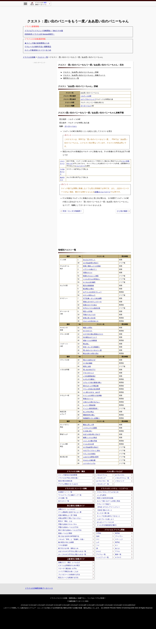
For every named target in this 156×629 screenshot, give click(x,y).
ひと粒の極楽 (122, 211)
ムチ (97, 542)
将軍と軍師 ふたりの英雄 (92, 266)
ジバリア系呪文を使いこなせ (68, 571)
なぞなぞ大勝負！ (89, 379)
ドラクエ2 (32, 605)
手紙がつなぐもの (89, 314)
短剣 (97, 536)
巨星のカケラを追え (90, 305)
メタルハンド (119, 481)
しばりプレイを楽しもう (105, 519)
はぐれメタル (119, 475)
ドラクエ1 (24, 605)
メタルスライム (101, 475)
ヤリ (97, 539)
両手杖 (117, 542)
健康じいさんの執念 (90, 437)
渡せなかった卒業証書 (91, 386)
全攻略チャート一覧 (65, 492)
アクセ (117, 551)
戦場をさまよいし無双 (91, 276)
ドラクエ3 (40, 605)
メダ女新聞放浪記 (89, 376)
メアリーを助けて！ (90, 269)
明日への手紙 (87, 311)
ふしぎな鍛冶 (101, 495)
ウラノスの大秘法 (89, 454)
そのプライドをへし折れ (91, 450)
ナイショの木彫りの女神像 (92, 395)
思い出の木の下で (89, 369)
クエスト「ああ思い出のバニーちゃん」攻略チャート (84, 75)
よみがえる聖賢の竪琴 (91, 457)
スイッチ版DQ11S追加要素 (67, 475)
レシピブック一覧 (102, 557)
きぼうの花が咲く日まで (91, 434)
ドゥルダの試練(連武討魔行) (106, 525)
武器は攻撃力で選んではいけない (69, 518)
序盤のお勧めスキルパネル (67, 524)
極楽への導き (87, 327)
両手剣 (117, 533)
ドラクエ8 (82, 605)
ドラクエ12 (118, 605)
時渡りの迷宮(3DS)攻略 (105, 498)
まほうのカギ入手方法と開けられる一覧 (72, 551)
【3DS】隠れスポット (104, 510)
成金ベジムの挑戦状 (90, 340)
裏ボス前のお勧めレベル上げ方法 (69, 530)
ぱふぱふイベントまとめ (105, 522)
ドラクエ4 (49, 605)
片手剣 (98, 533)
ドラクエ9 (90, 605)
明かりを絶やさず (89, 360)
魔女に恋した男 (88, 424)
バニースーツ (80, 166)
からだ (98, 551)
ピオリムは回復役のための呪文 (69, 565)
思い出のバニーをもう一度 (92, 350)
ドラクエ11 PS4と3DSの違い (68, 478)
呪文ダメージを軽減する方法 (68, 577)
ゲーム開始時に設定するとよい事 (69, 512)
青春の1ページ (88, 399)
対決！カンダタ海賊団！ (72, 211)
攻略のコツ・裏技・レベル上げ (69, 562)
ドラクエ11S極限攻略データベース (39, 588)
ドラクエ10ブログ (129, 605)
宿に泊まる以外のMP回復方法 (68, 536)
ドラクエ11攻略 (29, 57)
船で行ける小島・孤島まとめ (68, 548)
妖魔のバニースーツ (102, 192)
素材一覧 (118, 554)
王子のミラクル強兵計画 (91, 308)
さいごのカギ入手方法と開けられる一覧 (72, 554)
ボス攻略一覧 (63, 498)
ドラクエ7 (74, 605)
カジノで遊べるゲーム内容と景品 (108, 501)
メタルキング (101, 478)
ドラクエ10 (99, 605)
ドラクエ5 (57, 605)
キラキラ (118, 557)
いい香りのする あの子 (91, 392)
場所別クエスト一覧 (71, 78)
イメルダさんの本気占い (91, 279)
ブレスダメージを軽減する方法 (69, 574)
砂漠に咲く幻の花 (89, 318)
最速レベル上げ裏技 (65, 533)
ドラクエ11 (108, 605)
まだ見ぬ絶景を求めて (91, 263)
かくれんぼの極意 (89, 282)
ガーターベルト (86, 106)
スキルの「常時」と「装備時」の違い (71, 539)
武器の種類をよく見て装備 (67, 515)
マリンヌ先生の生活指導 (91, 389)
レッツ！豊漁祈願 (89, 405)
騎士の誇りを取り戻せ (91, 353)
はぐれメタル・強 (102, 481)
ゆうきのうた (87, 331)
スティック (119, 539)
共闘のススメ (87, 272)
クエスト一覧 (42, 57)
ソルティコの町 (86, 96)
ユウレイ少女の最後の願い (92, 382)
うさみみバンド (62, 171)
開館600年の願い (89, 415)
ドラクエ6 (65, 605)
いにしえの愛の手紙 (90, 441)
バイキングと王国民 (90, 428)
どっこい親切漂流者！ (91, 408)
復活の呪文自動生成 (65, 481)
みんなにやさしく (89, 260)
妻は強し (86, 344)
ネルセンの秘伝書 (89, 460)
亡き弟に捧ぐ (87, 431)
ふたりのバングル (89, 463)
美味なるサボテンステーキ (92, 302)
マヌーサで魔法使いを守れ (67, 568)
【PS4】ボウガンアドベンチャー (108, 507)
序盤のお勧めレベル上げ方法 (68, 527)
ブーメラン (119, 536)
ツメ (97, 545)
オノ (116, 545)
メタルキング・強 (102, 484)
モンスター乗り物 (103, 513)
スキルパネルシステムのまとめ (107, 492)
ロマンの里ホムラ (89, 295)
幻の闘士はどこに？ (90, 337)
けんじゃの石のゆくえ (91, 321)
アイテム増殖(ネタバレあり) (68, 484)
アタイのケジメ (88, 373)
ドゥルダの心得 (88, 444)
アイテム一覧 (101, 554)
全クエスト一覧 (63, 501)
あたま (117, 548)
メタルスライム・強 (122, 478)
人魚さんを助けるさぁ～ (91, 402)
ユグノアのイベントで (88, 99)
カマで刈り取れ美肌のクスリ (93, 334)
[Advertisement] (78, 11)
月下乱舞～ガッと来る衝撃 (92, 298)
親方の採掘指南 (88, 285)
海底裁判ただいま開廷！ (91, 418)
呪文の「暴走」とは (65, 521)
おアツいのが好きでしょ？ (92, 292)
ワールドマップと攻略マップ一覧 (69, 495)
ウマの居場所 (63, 545)
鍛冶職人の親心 (88, 289)
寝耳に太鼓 (87, 366)
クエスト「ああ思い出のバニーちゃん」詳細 (80, 72)
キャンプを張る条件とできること (108, 516)
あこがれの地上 (88, 412)
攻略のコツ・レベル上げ (66, 509)
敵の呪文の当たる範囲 (66, 542)
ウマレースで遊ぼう (104, 504)
